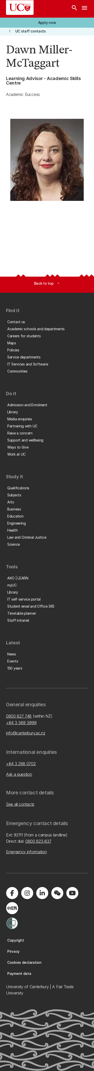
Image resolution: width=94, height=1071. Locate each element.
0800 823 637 (38, 841)
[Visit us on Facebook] (12, 893)
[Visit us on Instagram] (27, 893)
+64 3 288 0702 (21, 763)
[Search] (74, 9)
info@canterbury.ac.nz (25, 732)
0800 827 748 (19, 716)
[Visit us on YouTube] (72, 893)
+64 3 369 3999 (21, 722)
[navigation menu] (84, 9)
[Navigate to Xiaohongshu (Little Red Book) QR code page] (12, 908)
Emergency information (26, 851)
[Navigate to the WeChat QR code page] (57, 893)
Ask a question (19, 774)
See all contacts (20, 804)
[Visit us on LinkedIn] (42, 893)
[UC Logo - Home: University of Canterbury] (20, 7)
